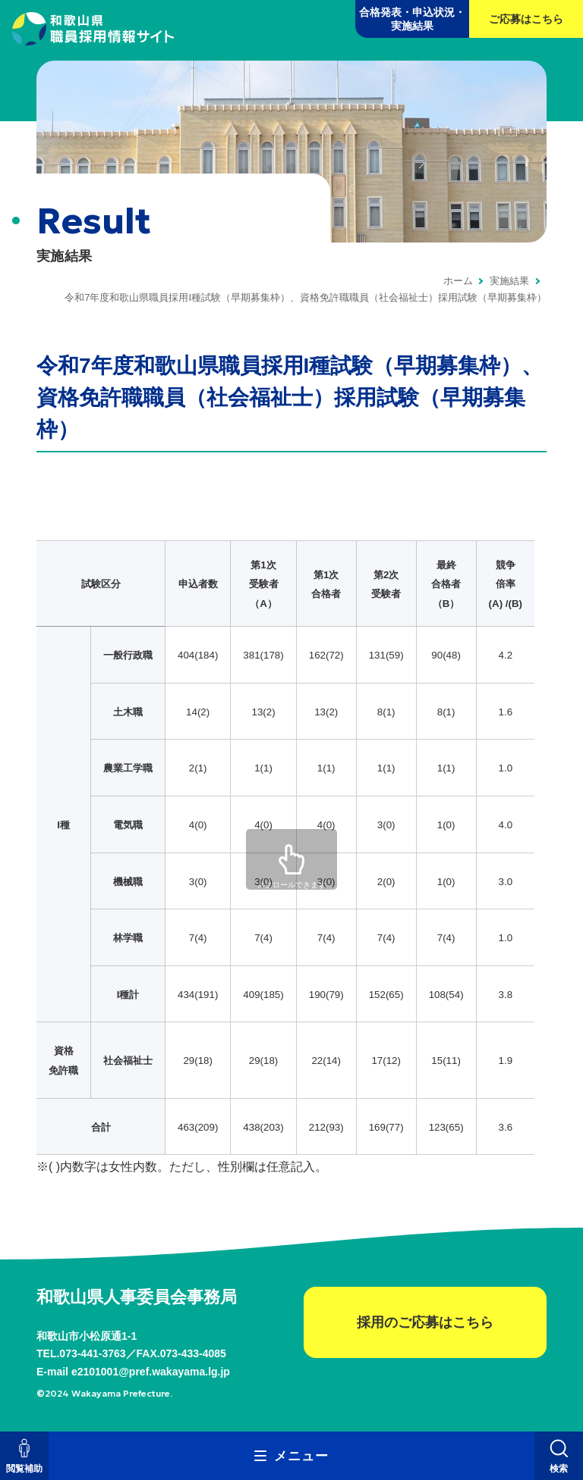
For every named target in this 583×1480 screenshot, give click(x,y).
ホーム (458, 280)
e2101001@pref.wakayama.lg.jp (150, 1372)
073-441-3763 (92, 1353)
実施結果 (509, 280)
